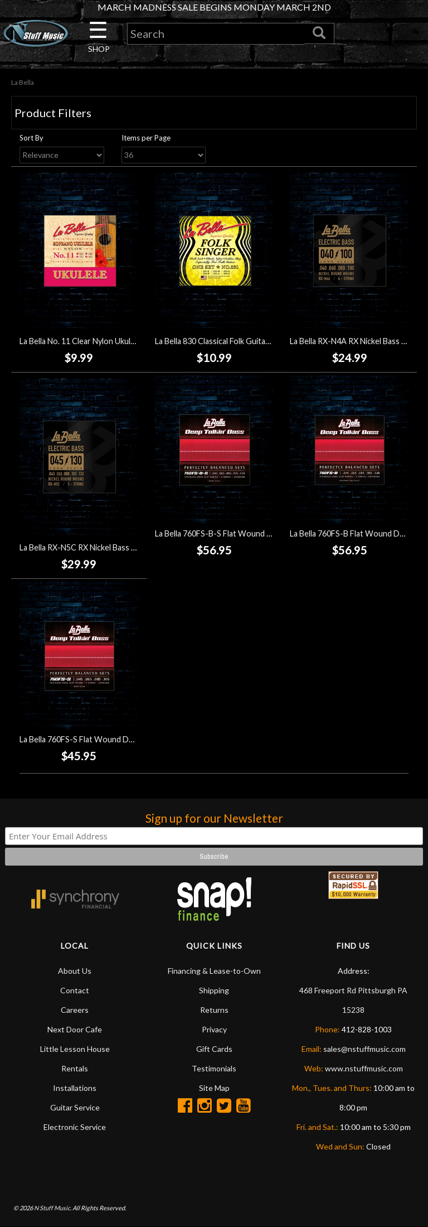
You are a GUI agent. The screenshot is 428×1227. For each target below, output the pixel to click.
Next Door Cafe (74, 1029)
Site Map (214, 1088)
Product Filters (52, 112)
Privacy (214, 1029)
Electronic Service (74, 1127)
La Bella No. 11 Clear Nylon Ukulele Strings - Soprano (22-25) (126, 341)
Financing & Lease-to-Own (214, 970)
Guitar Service (75, 1107)
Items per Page (146, 137)
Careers (75, 1010)
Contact (74, 990)
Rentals (74, 1068)
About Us (74, 970)
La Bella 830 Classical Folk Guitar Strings (225, 341)
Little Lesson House (75, 1049)
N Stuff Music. (52, 1207)
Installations (74, 1088)
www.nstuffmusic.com (364, 1068)
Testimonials (214, 1068)
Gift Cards (214, 1049)
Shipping (214, 990)
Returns (214, 1010)
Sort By (31, 137)
